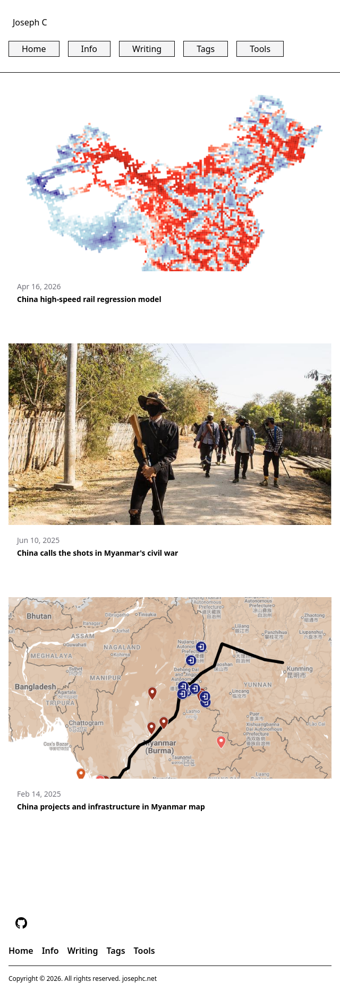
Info (89, 49)
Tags (206, 49)
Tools (260, 49)
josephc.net (139, 978)
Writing (147, 49)
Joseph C (30, 22)
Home (34, 49)
